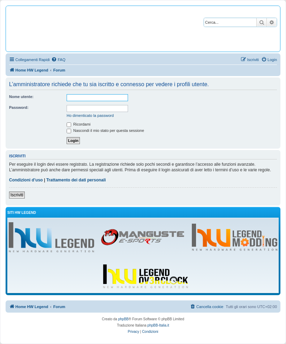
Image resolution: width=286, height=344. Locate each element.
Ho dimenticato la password (90, 115)
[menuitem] (58, 59)
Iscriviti (16, 195)
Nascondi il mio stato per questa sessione (105, 130)
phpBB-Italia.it (158, 325)
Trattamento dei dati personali (76, 180)
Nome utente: (21, 97)
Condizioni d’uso (26, 180)
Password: (19, 107)
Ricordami (79, 124)
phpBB (123, 319)
